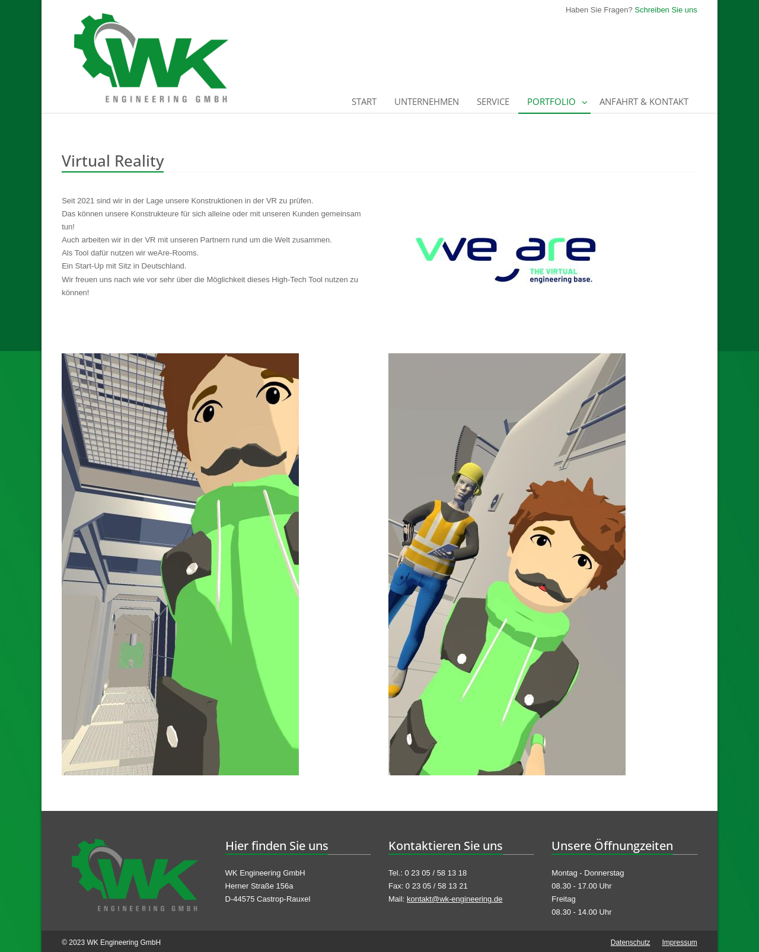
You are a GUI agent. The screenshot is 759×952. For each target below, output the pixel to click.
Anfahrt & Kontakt (643, 101)
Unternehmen (426, 101)
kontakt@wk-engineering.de (454, 899)
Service (493, 101)
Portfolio (551, 101)
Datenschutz (630, 942)
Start (364, 101)
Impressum (679, 942)
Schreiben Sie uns (665, 9)
